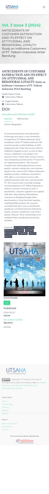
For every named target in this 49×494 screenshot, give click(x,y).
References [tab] (22, 119)
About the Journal (9, 460)
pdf (7, 303)
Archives (5, 443)
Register (5, 447)
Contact (5, 466)
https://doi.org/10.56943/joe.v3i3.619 (18, 114)
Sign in (4, 450)
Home (4, 437)
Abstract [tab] (8, 119)
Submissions (7, 463)
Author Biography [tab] (12, 124)
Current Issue (7, 440)
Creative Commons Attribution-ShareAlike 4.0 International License (24, 422)
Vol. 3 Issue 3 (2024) (13, 320)
